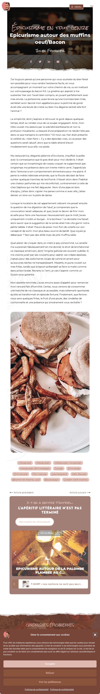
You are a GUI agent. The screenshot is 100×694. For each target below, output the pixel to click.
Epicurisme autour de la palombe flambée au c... (50, 570)
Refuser (50, 672)
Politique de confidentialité (36, 689)
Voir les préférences (50, 682)
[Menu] (76, 6)
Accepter (50, 663)
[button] (95, 634)
